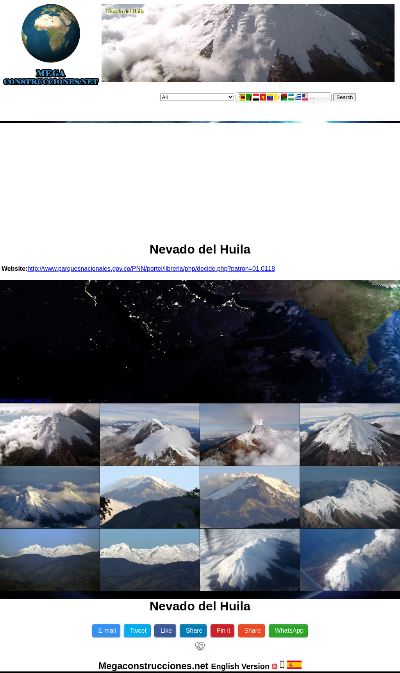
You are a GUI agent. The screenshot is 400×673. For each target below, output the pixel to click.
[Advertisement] (200, 179)
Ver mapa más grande (25, 400)
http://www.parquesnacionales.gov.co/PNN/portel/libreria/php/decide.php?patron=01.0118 (151, 268)
